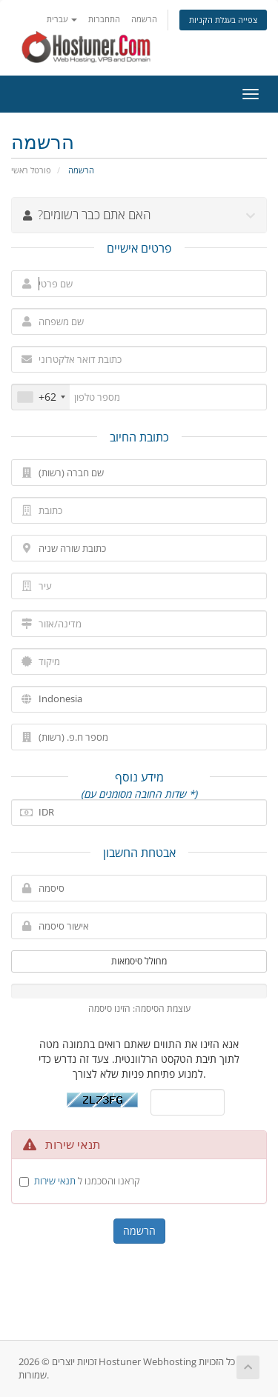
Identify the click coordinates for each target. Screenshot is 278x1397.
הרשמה (144, 18)
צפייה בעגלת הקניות (223, 19)
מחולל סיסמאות (139, 961)
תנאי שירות (55, 1180)
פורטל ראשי (31, 170)
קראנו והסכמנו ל (87, 1180)
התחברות (104, 18)
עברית (62, 18)
